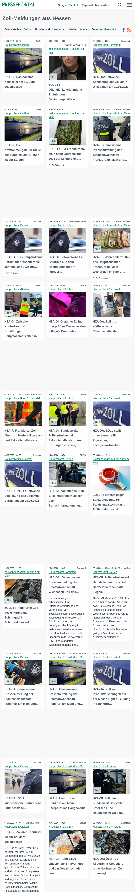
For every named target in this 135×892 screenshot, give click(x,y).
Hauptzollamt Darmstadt (107, 45)
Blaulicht (74, 5)
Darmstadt (125, 41)
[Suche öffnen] (120, 5)
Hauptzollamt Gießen (17, 45)
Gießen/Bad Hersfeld (120, 566)
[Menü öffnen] (130, 5)
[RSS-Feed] (129, 30)
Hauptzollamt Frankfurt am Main (111, 113)
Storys (62, 5)
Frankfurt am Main (121, 109)
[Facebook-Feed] (123, 30)
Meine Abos (102, 5)
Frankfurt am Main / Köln (74, 45)
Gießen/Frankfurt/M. (77, 220)
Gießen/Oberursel (34, 820)
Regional (87, 5)
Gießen (38, 41)
